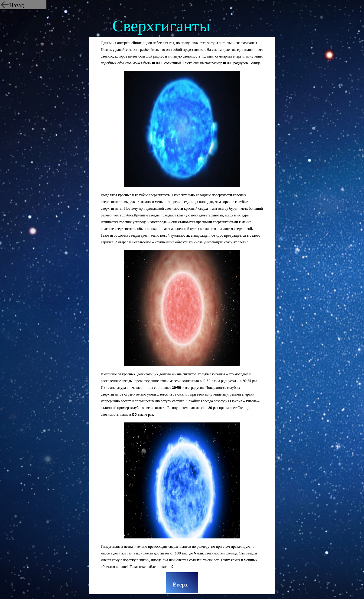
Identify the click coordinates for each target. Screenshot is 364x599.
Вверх (180, 584)
